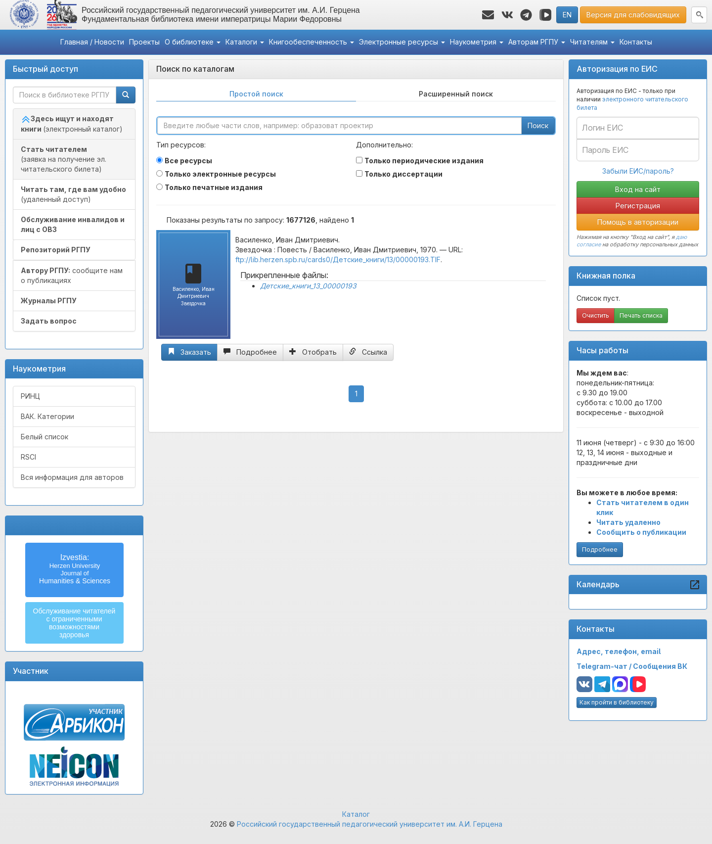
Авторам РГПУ (536, 42)
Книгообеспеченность (311, 42)
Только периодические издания (424, 160)
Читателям (592, 42)
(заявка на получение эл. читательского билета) (63, 159)
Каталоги (244, 42)
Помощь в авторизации (637, 222)
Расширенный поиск (456, 94)
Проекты (144, 42)
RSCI (28, 457)
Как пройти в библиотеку (616, 702)
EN (567, 14)
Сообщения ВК (660, 666)
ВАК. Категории (47, 416)
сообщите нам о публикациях (72, 275)
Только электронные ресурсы (220, 174)
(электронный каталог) (72, 123)
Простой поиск (256, 94)
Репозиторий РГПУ (55, 249)
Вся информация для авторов (72, 477)
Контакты (636, 42)
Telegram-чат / (605, 666)
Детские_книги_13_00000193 (308, 285)
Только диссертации (403, 174)
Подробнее (600, 549)
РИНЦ (30, 396)
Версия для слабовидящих (633, 14)
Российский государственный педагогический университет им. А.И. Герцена (369, 824)
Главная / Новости (92, 42)
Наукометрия (476, 42)
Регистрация (638, 205)
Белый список (44, 436)
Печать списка (641, 315)
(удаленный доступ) (73, 194)
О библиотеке (193, 42)
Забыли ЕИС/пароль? (638, 171)
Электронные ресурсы (402, 42)
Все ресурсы (188, 160)
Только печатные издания (214, 187)
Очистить (595, 315)
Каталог (356, 814)
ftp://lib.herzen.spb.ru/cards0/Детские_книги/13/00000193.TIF (338, 259)
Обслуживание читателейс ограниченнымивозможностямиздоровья (74, 623)
